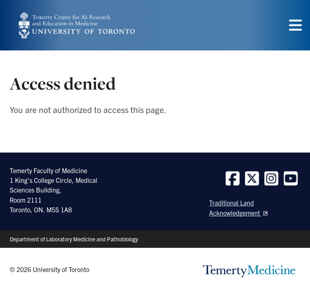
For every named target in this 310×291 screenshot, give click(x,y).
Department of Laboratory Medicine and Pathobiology (74, 239)
